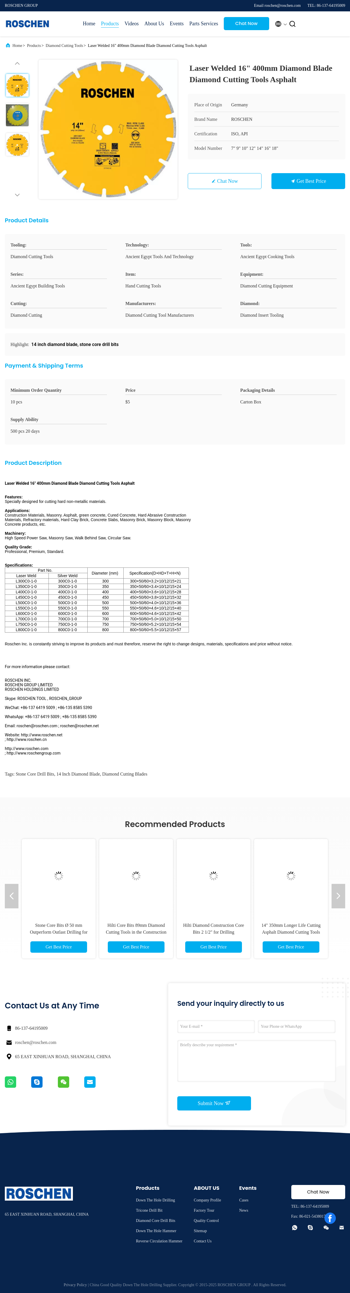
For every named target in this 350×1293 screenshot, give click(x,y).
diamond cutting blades (124, 774)
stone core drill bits (35, 774)
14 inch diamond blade (78, 774)
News (243, 1210)
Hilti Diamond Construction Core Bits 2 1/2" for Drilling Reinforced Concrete (213, 932)
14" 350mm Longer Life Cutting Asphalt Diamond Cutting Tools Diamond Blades (291, 932)
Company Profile (207, 1200)
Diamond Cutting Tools (64, 45)
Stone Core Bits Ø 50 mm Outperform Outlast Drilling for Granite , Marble (58, 932)
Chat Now (246, 23)
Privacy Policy (75, 1285)
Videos (132, 23)
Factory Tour (204, 1210)
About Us (154, 23)
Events (177, 23)
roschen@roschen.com (35, 1042)
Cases (243, 1200)
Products (110, 23)
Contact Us (203, 1241)
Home (89, 23)
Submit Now (214, 1103)
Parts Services (203, 23)
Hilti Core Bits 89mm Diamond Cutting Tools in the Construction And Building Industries (136, 932)
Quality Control (206, 1221)
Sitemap (200, 1231)
